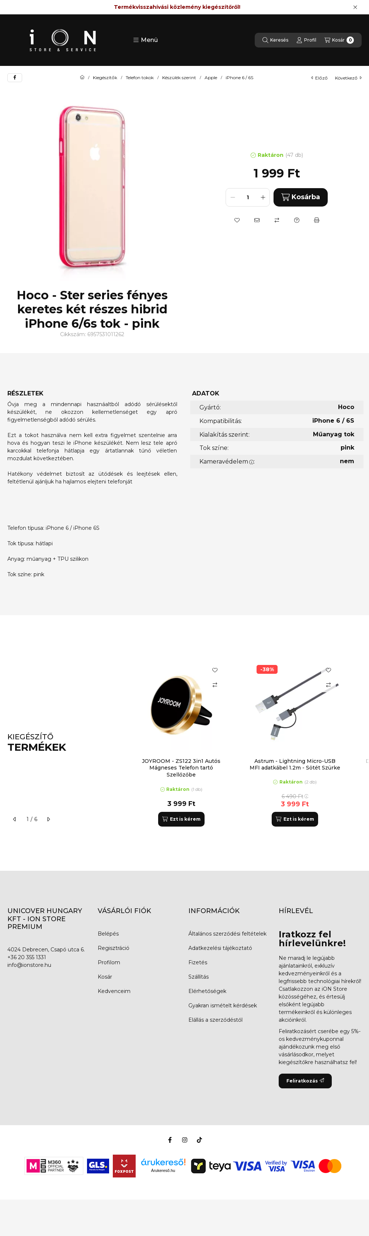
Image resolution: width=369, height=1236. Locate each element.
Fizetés (197, 962)
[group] (245, 743)
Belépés (108, 933)
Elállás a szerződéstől (215, 1020)
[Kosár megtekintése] (339, 40)
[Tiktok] (199, 1140)
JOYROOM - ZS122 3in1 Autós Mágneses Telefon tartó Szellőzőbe (181, 768)
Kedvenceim (114, 991)
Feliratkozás (305, 1081)
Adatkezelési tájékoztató (220, 948)
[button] (145, 40)
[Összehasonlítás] (277, 220)
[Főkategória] (82, 77)
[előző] (14, 819)
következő (348, 78)
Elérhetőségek (207, 991)
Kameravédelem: (227, 461)
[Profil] (306, 40)
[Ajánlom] (257, 220)
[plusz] (263, 197)
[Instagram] (184, 1140)
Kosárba (300, 197)
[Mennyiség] (247, 197)
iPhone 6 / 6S (239, 77)
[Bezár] (355, 7)
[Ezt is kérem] (181, 819)
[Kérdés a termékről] (296, 220)
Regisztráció (113, 948)
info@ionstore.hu (29, 965)
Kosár (105, 976)
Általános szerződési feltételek (227, 933)
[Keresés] (275, 40)
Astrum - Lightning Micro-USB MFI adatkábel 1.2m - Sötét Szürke (295, 764)
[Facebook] (170, 1140)
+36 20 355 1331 (26, 957)
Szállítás (198, 976)
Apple (211, 77)
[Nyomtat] (316, 220)
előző (319, 78)
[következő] (48, 819)
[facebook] (14, 77)
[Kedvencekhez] (237, 220)
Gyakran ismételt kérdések (222, 1005)
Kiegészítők (105, 77)
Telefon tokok (140, 77)
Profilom (109, 962)
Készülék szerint (179, 77)
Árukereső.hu (163, 1170)
